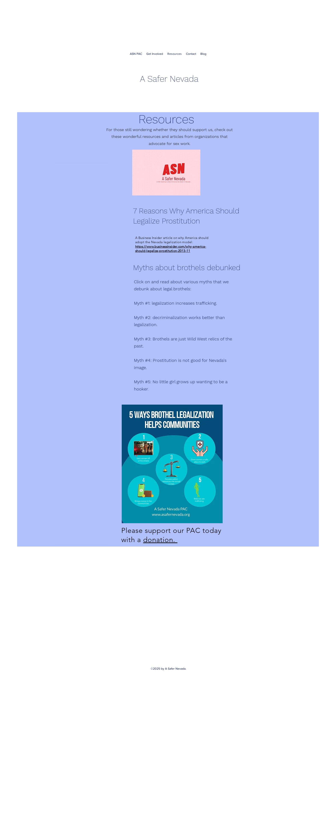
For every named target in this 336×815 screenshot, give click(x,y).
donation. (160, 540)
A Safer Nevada (169, 79)
